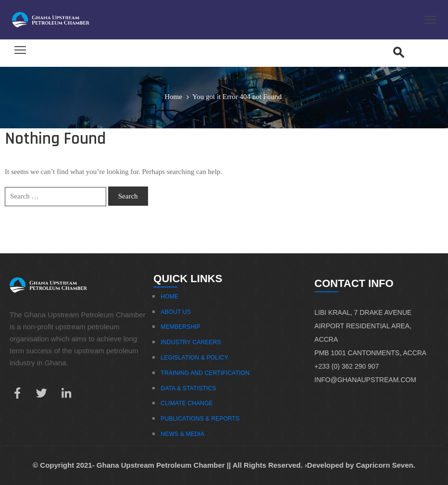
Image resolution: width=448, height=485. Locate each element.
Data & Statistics (188, 388)
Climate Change (187, 403)
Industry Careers (191, 342)
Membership (180, 326)
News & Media (182, 434)
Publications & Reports (200, 418)
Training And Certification (205, 373)
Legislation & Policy (194, 357)
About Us (176, 312)
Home (173, 96)
